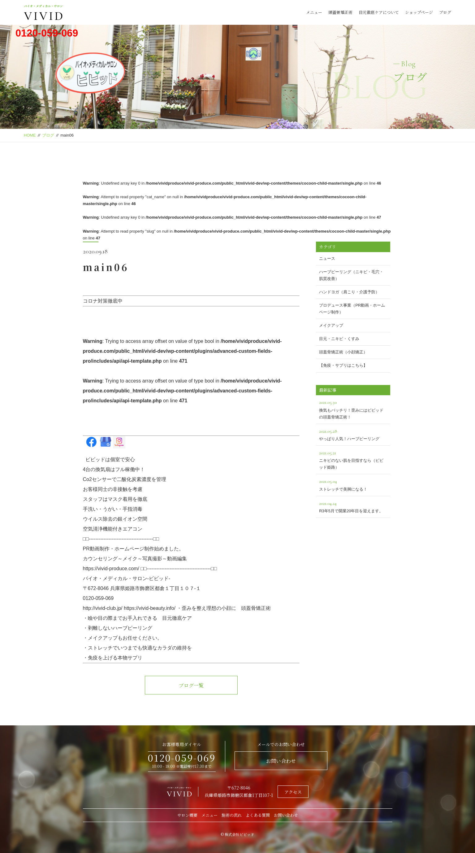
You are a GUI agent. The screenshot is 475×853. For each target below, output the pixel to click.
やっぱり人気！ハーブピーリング (353, 434)
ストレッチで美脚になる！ (353, 484)
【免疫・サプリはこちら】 (343, 365)
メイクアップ (331, 325)
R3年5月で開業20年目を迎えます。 (353, 506)
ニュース (327, 258)
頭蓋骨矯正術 (340, 12)
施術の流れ (232, 815)
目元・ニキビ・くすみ (339, 338)
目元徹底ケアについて (379, 12)
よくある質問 (258, 815)
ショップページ (419, 12)
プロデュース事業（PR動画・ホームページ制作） (352, 308)
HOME (30, 135)
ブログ (445, 12)
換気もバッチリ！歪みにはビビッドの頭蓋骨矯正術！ (353, 408)
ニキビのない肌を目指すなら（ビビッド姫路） (353, 459)
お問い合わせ (281, 760)
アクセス (293, 792)
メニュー (314, 12)
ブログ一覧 (191, 685)
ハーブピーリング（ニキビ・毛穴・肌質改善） (351, 275)
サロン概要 (187, 815)
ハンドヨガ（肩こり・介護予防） (349, 292)
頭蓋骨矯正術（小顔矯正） (343, 352)
